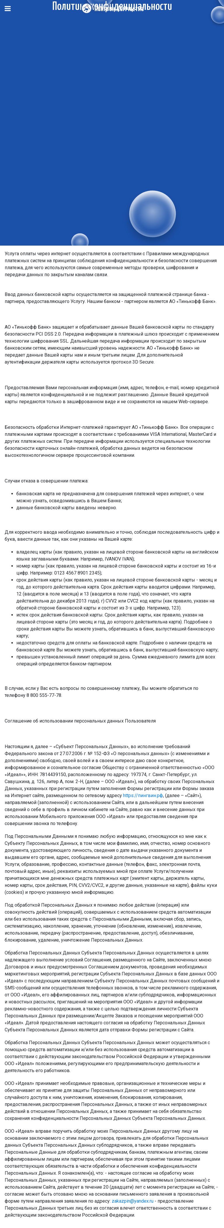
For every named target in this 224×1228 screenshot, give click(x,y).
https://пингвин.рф (143, 795)
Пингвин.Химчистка (119, 9)
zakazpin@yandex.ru (132, 1201)
